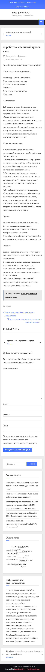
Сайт (5, 425)
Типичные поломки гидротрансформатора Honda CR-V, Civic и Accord (21, 524)
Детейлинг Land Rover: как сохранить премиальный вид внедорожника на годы (22, 485)
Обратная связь (22, 6)
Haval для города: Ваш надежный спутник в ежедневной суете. (25, 652)
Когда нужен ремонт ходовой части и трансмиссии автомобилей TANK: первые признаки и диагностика (22, 504)
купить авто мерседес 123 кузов (20, 340)
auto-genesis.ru (20, 12)
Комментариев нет (14, 59)
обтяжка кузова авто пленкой (19, 32)
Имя (5, 404)
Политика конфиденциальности (22, 2)
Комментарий (10, 368)
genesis (23, 56)
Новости (10, 657)
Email (6, 414)
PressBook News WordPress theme (27, 669)
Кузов (9, 35)
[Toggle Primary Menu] (41, 22)
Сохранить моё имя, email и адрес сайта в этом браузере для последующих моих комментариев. (20, 439)
